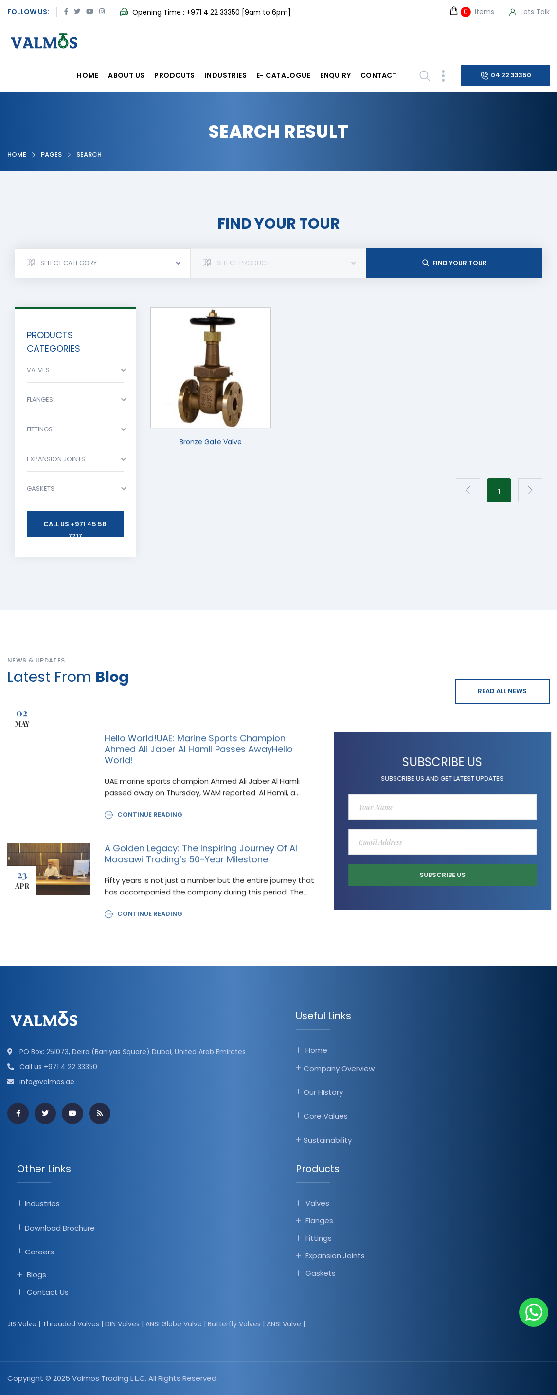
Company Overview (339, 1068)
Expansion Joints (335, 1256)
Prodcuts (174, 75)
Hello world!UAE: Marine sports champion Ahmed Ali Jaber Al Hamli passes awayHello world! (199, 756)
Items (471, 11)
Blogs (36, 1275)
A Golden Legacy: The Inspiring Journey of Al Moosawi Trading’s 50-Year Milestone (201, 860)
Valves (317, 1203)
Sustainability (328, 1140)
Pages (51, 154)
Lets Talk (529, 12)
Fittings (318, 1238)
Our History (323, 1092)
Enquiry (335, 75)
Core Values (326, 1116)
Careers (39, 1252)
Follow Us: (28, 12)
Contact (378, 75)
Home (87, 75)
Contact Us (48, 1292)
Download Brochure (60, 1228)
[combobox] (103, 263)
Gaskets (320, 1273)
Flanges (319, 1221)
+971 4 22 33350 (213, 12)
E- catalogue (283, 75)
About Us (126, 75)
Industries (226, 75)
